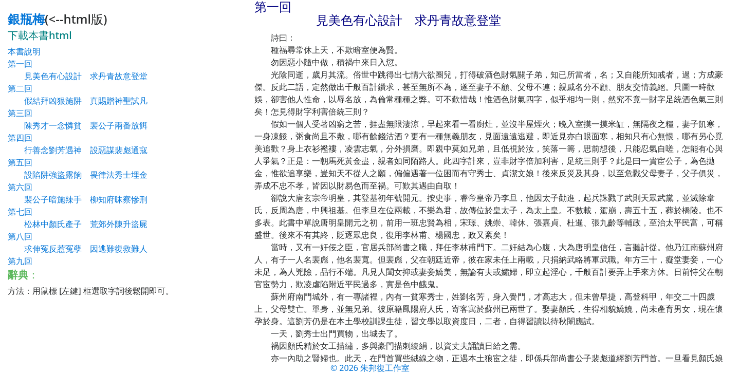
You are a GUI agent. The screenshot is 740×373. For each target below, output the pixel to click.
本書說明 (24, 51)
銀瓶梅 (26, 18)
